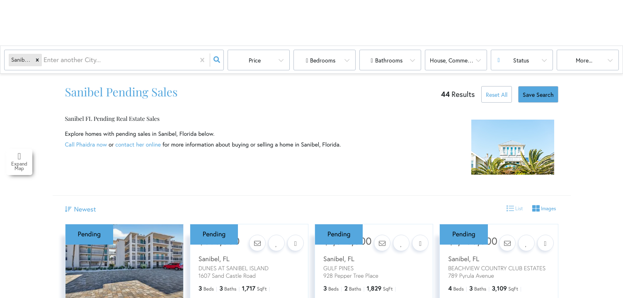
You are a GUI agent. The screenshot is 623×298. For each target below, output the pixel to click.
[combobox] (44, 60)
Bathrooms (388, 60)
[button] (37, 60)
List (515, 208)
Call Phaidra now (86, 144)
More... (584, 60)
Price (255, 60)
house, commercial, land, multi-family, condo (458, 60)
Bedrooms (322, 60)
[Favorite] (276, 243)
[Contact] (257, 243)
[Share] (295, 243)
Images (544, 208)
